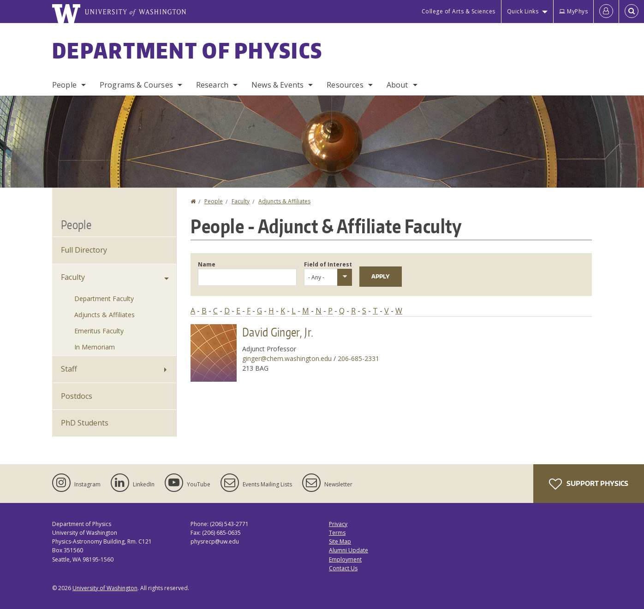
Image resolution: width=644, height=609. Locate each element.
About (397, 85)
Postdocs (76, 396)
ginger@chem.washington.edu (287, 358)
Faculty (241, 201)
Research (212, 85)
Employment (345, 559)
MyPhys (573, 11)
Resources (345, 85)
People (64, 85)
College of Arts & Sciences (458, 11)
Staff (69, 369)
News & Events (277, 85)
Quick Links (523, 11)
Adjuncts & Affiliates (284, 201)
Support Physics (588, 484)
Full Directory (84, 250)
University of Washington (104, 588)
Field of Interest (328, 264)
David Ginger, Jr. (277, 332)
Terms (337, 533)
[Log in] (606, 11)
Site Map (340, 541)
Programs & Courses (136, 85)
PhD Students (84, 423)
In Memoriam (94, 347)
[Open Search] (631, 11)
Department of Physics (187, 50)
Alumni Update (348, 550)
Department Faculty (104, 298)
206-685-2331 (358, 358)
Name (206, 264)
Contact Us (343, 568)
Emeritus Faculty (99, 330)
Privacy (338, 524)
